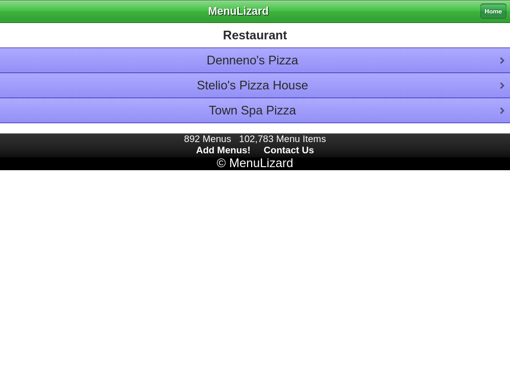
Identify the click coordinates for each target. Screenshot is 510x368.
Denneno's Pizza (252, 60)
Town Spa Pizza (252, 110)
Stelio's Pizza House (252, 85)
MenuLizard (261, 163)
